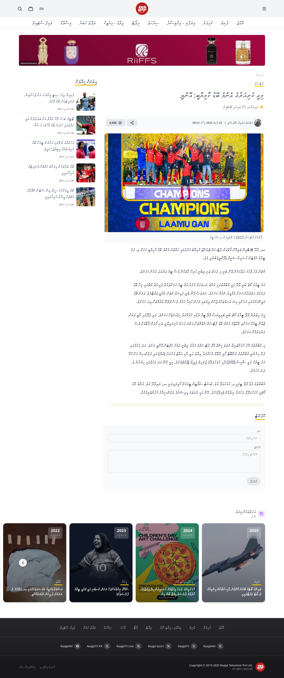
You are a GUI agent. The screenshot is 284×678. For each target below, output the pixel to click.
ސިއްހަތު (153, 23)
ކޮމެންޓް (257, 447)
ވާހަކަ (123, 627)
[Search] (20, 9)
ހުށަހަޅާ (253, 481)
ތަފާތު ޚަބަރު (87, 23)
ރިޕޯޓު (136, 23)
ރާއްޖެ (240, 23)
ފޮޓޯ (136, 627)
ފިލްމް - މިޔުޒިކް (114, 23)
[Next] (23, 563)
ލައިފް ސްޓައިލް (42, 23)
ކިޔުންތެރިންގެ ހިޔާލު (27, 667)
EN (41, 9)
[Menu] (264, 9)
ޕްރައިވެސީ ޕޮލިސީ (47, 667)
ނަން (258, 431)
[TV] (31, 9)
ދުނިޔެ (224, 23)
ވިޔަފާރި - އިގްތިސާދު (181, 23)
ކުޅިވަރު (208, 23)
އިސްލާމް (66, 23)
